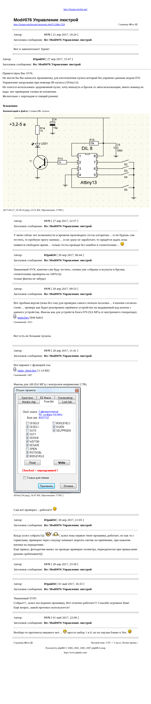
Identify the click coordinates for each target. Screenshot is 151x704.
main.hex (23, 317)
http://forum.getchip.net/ (75, 9)
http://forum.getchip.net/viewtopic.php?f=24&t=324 (39, 24)
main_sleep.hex (27, 370)
